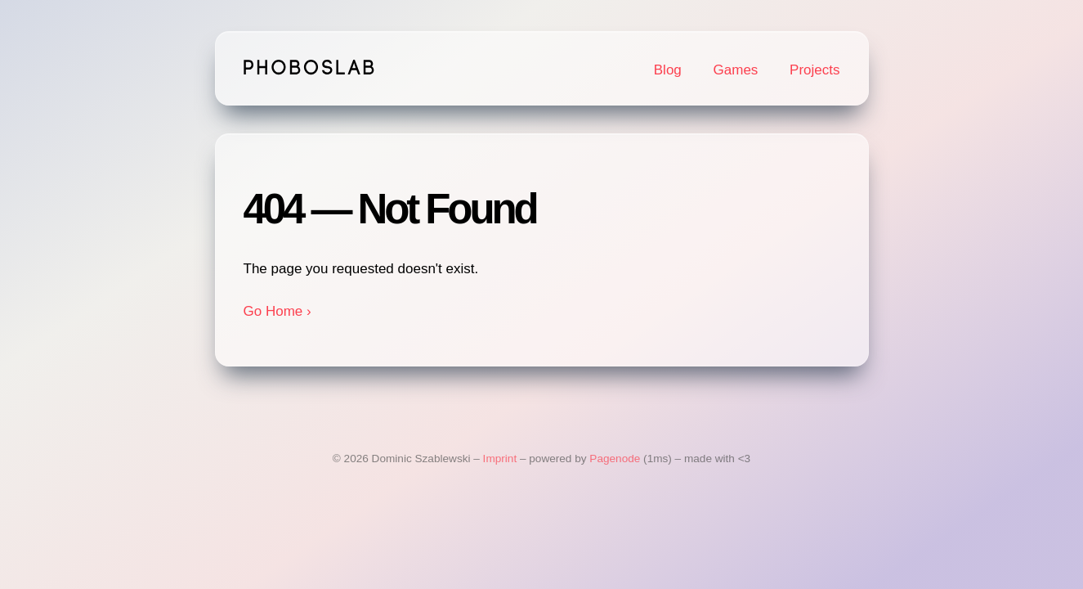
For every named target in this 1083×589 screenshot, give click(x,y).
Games (736, 70)
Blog (668, 70)
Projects (814, 70)
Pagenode (614, 458)
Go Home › (277, 311)
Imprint (500, 458)
